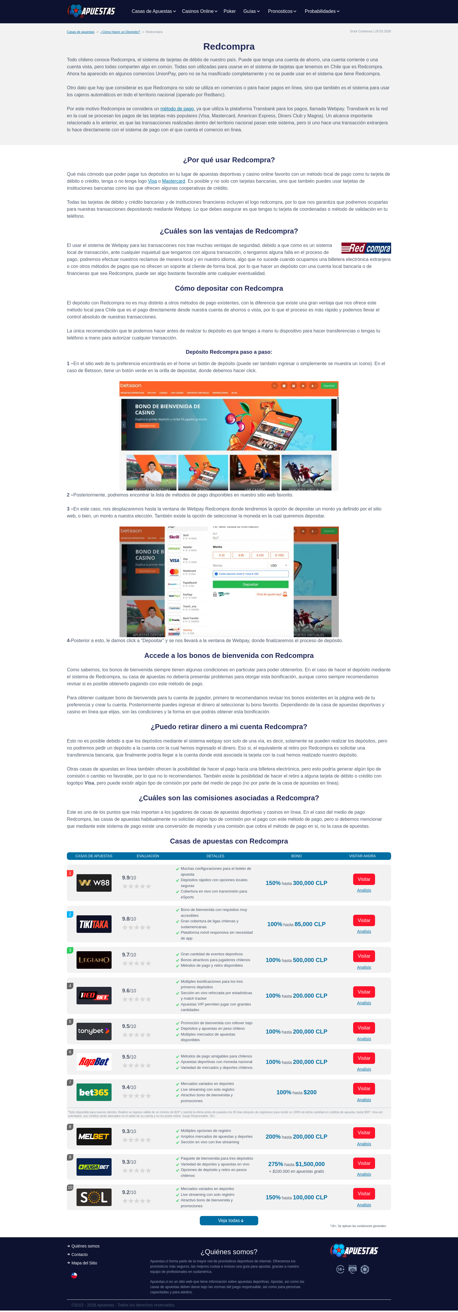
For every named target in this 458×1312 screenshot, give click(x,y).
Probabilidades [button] (320, 11)
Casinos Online (198, 11)
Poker (229, 11)
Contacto (80, 1256)
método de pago (177, 108)
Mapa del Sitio (85, 1264)
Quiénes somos (86, 1247)
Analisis (364, 890)
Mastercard (173, 181)
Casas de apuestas (80, 32)
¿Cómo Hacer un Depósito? (120, 32)
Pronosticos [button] (280, 11)
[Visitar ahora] (94, 883)
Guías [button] (249, 11)
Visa (152, 181)
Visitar (364, 879)
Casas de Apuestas (152, 11)
